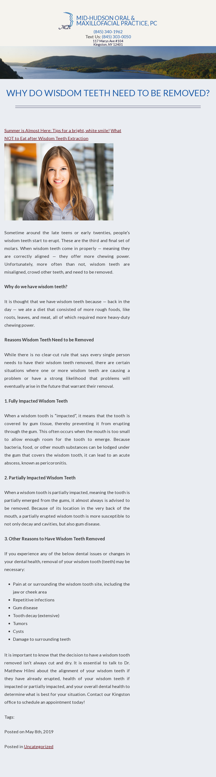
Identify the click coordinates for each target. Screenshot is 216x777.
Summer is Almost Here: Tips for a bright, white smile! (57, 130)
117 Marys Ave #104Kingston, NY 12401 (108, 42)
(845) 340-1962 (108, 31)
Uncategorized (38, 746)
